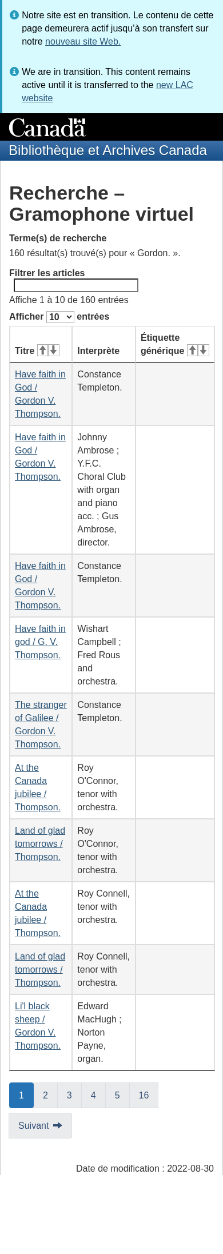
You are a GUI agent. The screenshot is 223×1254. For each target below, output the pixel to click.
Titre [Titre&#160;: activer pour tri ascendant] (37, 351)
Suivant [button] (33, 1125)
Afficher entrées (59, 317)
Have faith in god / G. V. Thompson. (40, 642)
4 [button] (98, 1094)
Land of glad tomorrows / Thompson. (40, 844)
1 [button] (26, 1094)
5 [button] (122, 1094)
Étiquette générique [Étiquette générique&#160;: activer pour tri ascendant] (175, 344)
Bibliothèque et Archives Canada (108, 150)
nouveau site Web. (83, 41)
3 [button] (74, 1094)
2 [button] (50, 1094)
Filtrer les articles (73, 280)
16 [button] (149, 1094)
